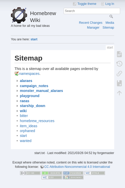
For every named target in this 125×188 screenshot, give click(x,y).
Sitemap (108, 27)
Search (111, 16)
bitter (24, 116)
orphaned (27, 131)
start (34, 39)
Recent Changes (90, 23)
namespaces (29, 74)
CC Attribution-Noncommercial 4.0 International (77, 167)
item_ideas (28, 126)
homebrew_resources (37, 121)
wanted (25, 141)
